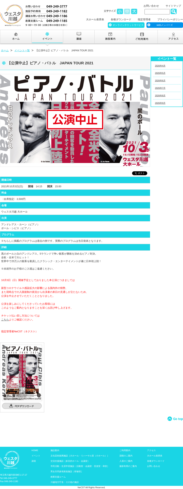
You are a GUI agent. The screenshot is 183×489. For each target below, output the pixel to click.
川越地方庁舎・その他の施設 (65, 482)
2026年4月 (160, 66)
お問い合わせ (151, 5)
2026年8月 (160, 95)
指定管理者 (144, 19)
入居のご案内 (125, 461)
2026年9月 (160, 103)
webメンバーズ (165, 25)
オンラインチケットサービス (128, 25)
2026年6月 (160, 80)
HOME (35, 450)
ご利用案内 (124, 450)
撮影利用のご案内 (128, 466)
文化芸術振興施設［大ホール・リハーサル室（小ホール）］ (80, 455)
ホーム (5, 50)
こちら (5, 319)
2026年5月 (160, 73)
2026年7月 (160, 88)
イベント (36, 455)
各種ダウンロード (121, 19)
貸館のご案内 (125, 455)
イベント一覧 (22, 50)
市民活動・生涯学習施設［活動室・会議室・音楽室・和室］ (80, 466)
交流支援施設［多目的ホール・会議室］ (70, 461)
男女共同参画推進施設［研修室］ (67, 471)
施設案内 (55, 450)
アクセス (151, 450)
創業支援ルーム (58, 477)
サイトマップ (173, 5)
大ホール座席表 (95, 19)
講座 (34, 461)
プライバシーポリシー (170, 19)
